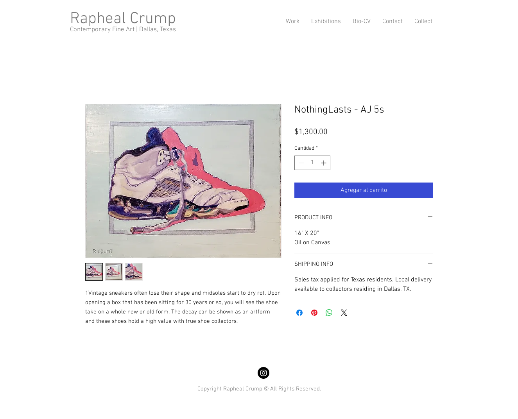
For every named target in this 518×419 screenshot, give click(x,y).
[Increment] (324, 163)
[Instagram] (263, 373)
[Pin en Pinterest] (314, 312)
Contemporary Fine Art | (104, 30)
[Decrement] (300, 163)
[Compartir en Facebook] (299, 312)
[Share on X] (344, 312)
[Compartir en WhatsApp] (329, 312)
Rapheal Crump (123, 19)
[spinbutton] (312, 163)
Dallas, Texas (157, 30)
